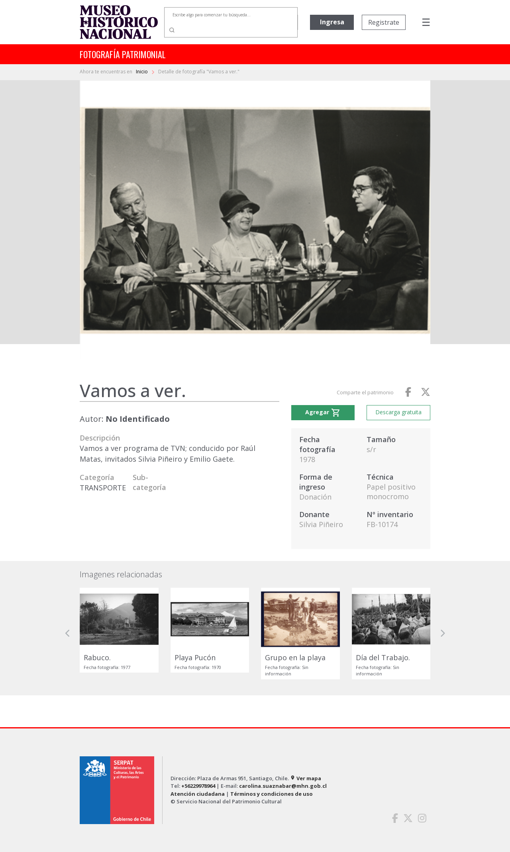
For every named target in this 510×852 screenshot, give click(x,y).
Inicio (142, 71)
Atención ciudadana (198, 793)
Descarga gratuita (398, 412)
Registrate (383, 22)
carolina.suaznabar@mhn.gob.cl (283, 785)
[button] (68, 633)
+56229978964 (198, 785)
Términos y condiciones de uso (271, 793)
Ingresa (332, 22)
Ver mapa (305, 778)
